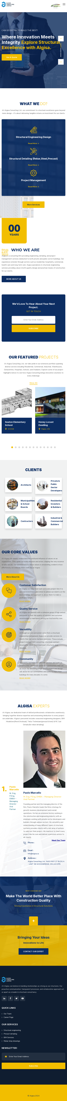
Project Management (33, 180)
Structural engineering (12, 1030)
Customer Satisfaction (32, 585)
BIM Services (9, 1037)
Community (26, 658)
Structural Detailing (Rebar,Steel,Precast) (33, 158)
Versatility (25, 629)
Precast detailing (10, 1034)
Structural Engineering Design (33, 137)
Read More (33, 143)
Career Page (8, 1017)
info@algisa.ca (33, 853)
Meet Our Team (58, 840)
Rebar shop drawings (12, 1041)
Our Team (7, 1014)
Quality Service (28, 608)
